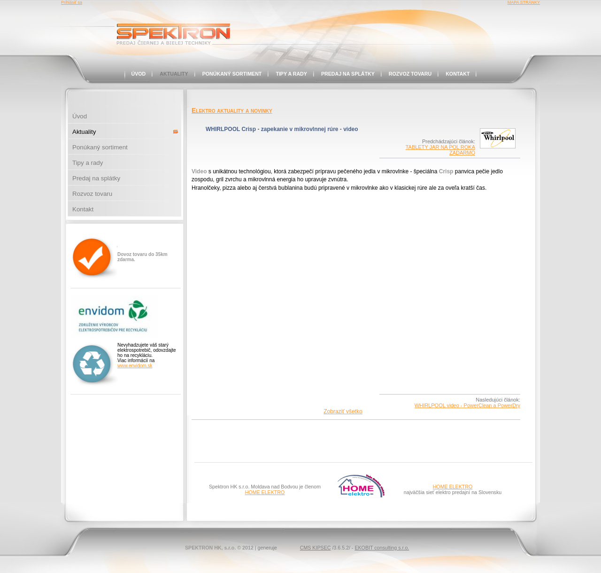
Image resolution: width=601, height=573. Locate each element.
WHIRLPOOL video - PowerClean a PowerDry (467, 405)
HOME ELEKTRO (265, 492)
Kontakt (458, 74)
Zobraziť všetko (343, 411)
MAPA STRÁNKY (524, 2)
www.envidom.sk (134, 365)
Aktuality (174, 74)
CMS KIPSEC (315, 547)
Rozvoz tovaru (410, 74)
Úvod (138, 74)
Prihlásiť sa (71, 2)
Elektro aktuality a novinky (232, 110)
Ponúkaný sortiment (232, 74)
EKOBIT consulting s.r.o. (381, 547)
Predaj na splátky (348, 74)
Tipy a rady (291, 74)
